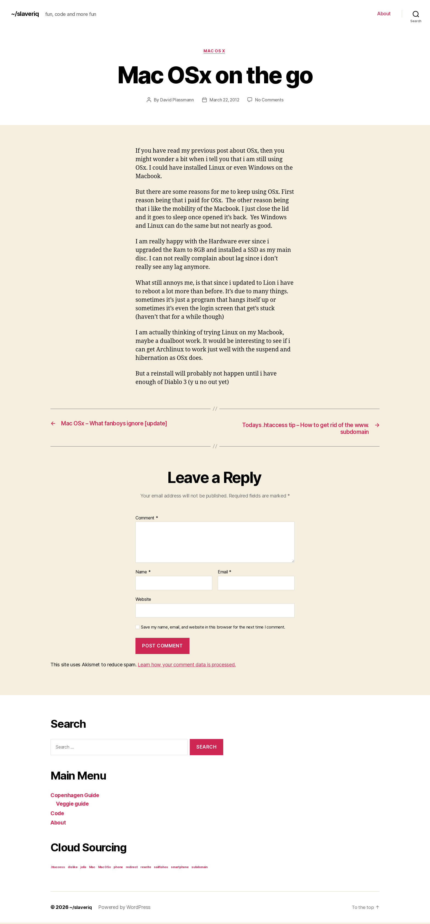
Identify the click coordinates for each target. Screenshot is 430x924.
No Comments (270, 100)
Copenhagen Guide (77, 796)
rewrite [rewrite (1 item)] (145, 868)
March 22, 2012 (224, 100)
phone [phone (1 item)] (118, 868)
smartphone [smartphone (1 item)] (179, 868)
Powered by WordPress (126, 908)
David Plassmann (176, 100)
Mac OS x (215, 51)
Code (58, 814)
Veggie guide (75, 805)
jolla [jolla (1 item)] (83, 868)
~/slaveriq (26, 13)
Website (143, 601)
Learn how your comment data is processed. (187, 666)
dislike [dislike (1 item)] (72, 868)
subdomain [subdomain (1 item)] (199, 868)
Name (143, 573)
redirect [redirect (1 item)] (132, 868)
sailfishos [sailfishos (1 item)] (161, 868)
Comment (146, 519)
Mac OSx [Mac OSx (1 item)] (104, 868)
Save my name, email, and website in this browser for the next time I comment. (213, 628)
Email (224, 573)
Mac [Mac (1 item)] (92, 868)
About (384, 13)
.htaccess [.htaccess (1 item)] (57, 868)
